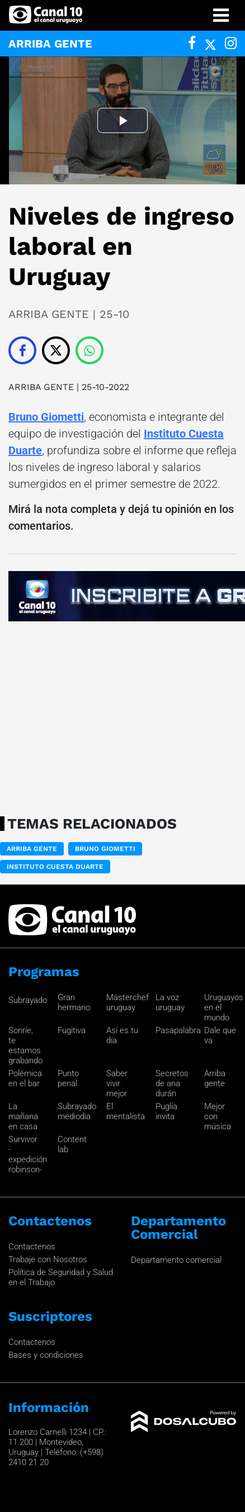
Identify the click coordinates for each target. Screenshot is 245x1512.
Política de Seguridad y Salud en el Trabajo (60, 1277)
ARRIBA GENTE (41, 387)
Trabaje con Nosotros (47, 1259)
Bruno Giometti (46, 417)
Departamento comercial (176, 1260)
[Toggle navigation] (221, 15)
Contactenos (31, 1247)
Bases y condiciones (45, 1355)
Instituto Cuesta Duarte (55, 867)
